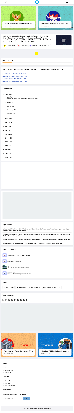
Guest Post (8, 381)
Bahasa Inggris (21, 287)
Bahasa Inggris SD (34, 287)
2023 (7, 127)
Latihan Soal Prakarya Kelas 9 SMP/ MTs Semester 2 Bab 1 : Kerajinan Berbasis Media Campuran (32, 243)
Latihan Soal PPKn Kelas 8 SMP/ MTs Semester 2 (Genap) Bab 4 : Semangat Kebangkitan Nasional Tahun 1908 (36, 239)
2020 (7, 138)
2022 (7, 130)
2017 (6, 149)
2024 (7, 123)
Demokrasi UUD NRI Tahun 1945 (41, 46)
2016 (6, 153)
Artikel (6, 287)
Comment (23, 46)
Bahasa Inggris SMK (49, 287)
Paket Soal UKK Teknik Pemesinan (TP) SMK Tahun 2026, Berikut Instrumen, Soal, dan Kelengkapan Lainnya (19, 352)
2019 (6, 142)
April (8, 102)
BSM (12, 287)
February (10, 110)
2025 (7, 119)
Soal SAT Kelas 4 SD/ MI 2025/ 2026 (15, 81)
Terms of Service (10, 385)
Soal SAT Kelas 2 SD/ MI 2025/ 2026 (15, 76)
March (9, 106)
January (10, 114)
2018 (6, 146)
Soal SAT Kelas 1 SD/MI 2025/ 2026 (15, 74)
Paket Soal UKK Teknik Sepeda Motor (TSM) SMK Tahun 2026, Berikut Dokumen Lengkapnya (56, 352)
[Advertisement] (37, 205)
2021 (6, 134)
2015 (6, 157)
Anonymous (11, 254)
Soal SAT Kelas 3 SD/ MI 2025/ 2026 (15, 79)
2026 (7, 94)
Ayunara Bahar (12, 266)
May (8, 97)
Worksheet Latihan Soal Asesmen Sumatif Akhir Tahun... (22, 98)
